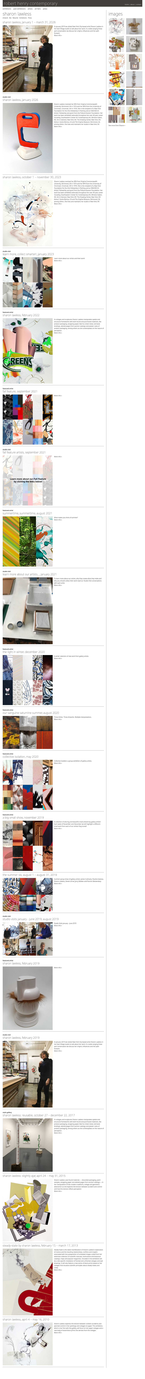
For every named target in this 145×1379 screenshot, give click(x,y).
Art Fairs (38, 9)
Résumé (15, 18)
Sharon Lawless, (29, 22)
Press (45, 9)
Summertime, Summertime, (27, 513)
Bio (10, 18)
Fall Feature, (20, 391)
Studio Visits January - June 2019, (31, 919)
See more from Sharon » (117, 125)
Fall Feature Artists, (24, 452)
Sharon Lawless (17, 14)
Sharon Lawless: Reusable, (39, 1115)
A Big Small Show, (23, 817)
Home (127, 4)
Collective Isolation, (20, 756)
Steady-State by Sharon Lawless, (40, 1245)
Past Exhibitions (19, 9)
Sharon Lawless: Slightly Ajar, (34, 1176)
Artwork (5, 18)
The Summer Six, (30, 875)
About (132, 4)
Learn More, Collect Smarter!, (28, 254)
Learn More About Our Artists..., (30, 574)
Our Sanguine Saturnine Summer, (31, 713)
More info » (58, 35)
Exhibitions (7, 9)
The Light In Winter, (24, 652)
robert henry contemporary (30, 3)
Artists (30, 9)
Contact (138, 4)
